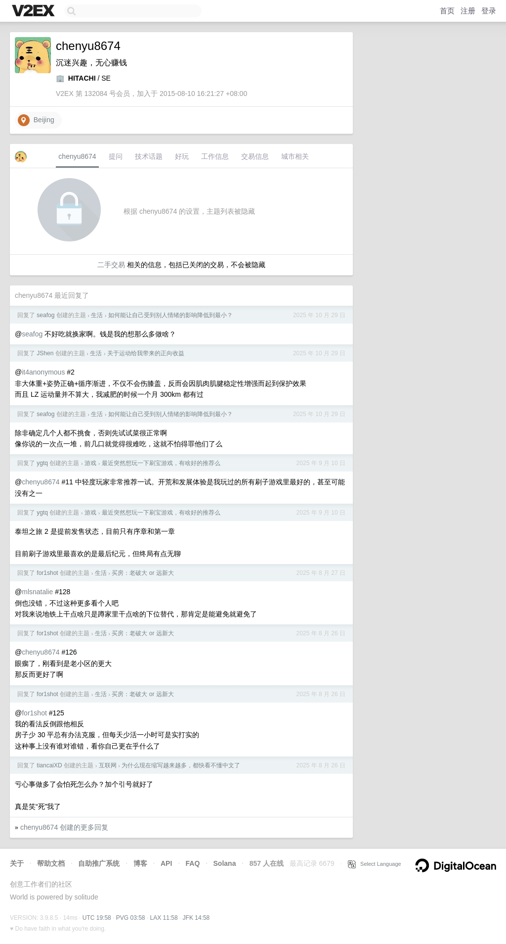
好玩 (182, 156)
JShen (45, 353)
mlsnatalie (37, 592)
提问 (116, 156)
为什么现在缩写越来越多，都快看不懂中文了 (181, 765)
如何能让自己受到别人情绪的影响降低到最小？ (170, 315)
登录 (488, 10)
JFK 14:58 (196, 917)
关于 (17, 863)
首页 (447, 10)
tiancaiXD (49, 765)
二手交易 (111, 265)
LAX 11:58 (164, 917)
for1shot (47, 572)
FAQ (193, 863)
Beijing (36, 120)
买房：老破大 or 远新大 (142, 572)
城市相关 (295, 156)
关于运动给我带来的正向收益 (145, 353)
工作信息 (215, 156)
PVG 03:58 (130, 917)
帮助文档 (51, 863)
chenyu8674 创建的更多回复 (64, 827)
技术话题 (149, 156)
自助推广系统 (99, 863)
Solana (224, 863)
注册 (468, 10)
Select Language (374, 864)
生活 (97, 315)
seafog (45, 315)
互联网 (108, 765)
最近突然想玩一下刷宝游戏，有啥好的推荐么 (161, 463)
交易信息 (255, 156)
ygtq (42, 463)
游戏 (90, 463)
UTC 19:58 (97, 917)
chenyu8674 (77, 156)
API (166, 863)
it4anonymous (43, 372)
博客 (140, 863)
